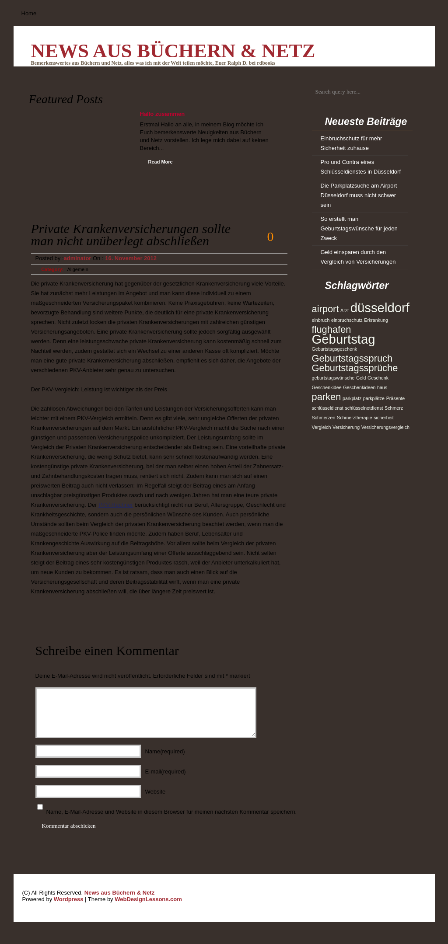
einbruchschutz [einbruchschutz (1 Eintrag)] (347, 320)
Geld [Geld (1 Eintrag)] (361, 377)
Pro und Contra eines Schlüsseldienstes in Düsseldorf (361, 167)
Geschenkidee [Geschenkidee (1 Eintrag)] (327, 387)
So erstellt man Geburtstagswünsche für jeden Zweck (359, 228)
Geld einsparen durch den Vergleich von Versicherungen (358, 257)
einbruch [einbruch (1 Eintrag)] (321, 320)
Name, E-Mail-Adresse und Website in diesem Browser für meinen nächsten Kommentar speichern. (171, 811)
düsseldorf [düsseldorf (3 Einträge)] (380, 307)
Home (29, 13)
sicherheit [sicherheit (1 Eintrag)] (384, 417)
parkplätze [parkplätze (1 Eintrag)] (374, 398)
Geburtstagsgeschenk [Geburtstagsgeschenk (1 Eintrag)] (334, 349)
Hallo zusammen (162, 114)
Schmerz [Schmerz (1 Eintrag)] (394, 408)
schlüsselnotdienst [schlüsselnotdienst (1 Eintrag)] (364, 408)
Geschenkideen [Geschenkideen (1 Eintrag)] (359, 387)
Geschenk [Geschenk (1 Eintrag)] (378, 377)
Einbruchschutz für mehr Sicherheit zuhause (351, 143)
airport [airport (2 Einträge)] (325, 308)
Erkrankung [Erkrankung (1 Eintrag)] (376, 320)
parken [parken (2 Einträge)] (326, 396)
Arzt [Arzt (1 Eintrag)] (344, 310)
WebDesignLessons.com (148, 899)
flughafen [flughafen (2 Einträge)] (331, 329)
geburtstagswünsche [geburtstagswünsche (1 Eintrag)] (333, 377)
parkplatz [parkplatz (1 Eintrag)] (352, 398)
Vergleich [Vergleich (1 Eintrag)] (321, 427)
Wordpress (69, 899)
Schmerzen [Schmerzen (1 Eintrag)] (324, 417)
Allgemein (77, 269)
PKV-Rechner (115, 505)
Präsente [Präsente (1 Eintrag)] (395, 398)
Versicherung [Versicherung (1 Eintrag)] (346, 427)
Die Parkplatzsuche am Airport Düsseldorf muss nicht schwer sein (359, 195)
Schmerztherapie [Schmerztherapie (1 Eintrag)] (354, 417)
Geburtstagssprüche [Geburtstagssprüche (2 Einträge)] (355, 367)
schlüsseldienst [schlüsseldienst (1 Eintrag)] (327, 408)
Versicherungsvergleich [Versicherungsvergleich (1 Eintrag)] (385, 427)
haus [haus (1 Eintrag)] (382, 387)
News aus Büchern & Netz (173, 51)
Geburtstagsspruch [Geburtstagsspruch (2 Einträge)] (352, 358)
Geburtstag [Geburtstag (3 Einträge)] (343, 339)
